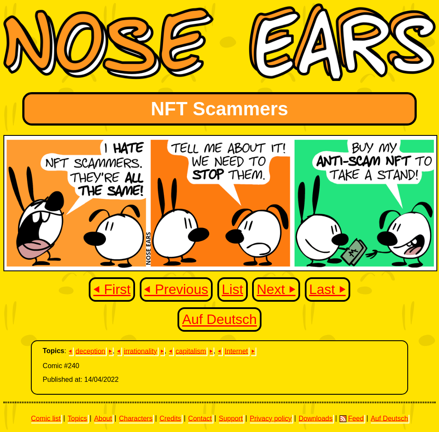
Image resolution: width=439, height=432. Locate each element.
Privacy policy (271, 418)
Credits (170, 418)
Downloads (316, 418)
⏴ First (112, 289)
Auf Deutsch (219, 319)
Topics (77, 418)
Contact (200, 418)
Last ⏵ (327, 289)
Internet (236, 350)
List (232, 289)
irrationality (140, 350)
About (103, 418)
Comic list (45, 418)
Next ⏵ (276, 289)
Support (231, 418)
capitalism (191, 350)
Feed (352, 418)
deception (90, 350)
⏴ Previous (176, 289)
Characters (135, 418)
